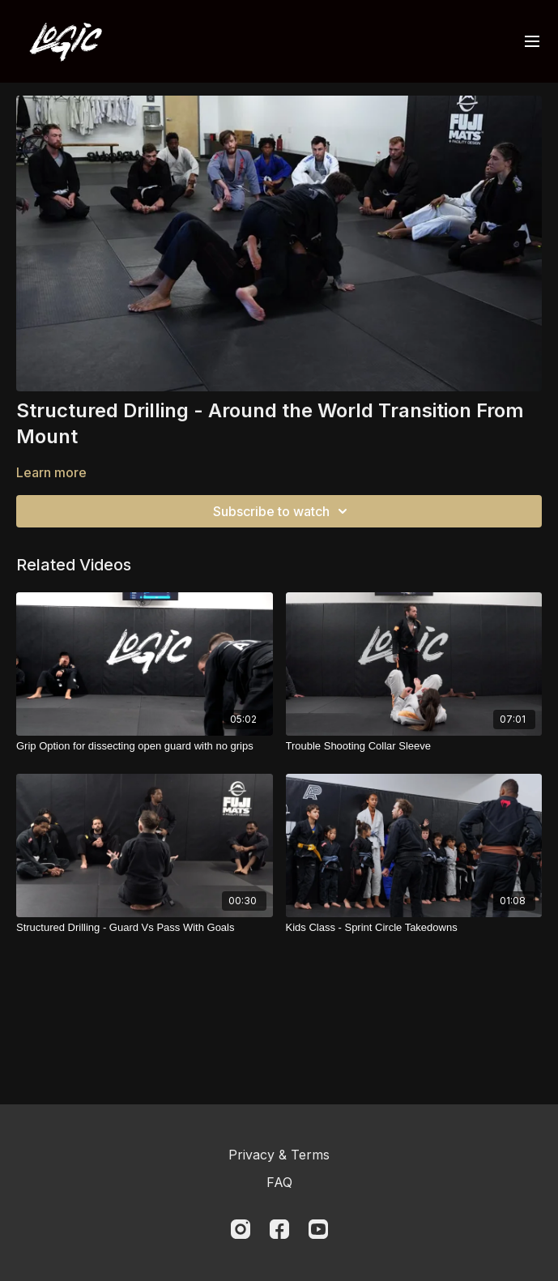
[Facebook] (279, 1229)
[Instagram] (240, 1229)
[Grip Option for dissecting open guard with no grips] (144, 746)
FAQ (279, 1182)
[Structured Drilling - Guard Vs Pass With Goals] (144, 928)
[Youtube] (318, 1229)
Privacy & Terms (279, 1154)
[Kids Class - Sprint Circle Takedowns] (414, 928)
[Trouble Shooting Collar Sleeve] (414, 746)
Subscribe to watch (282, 511)
